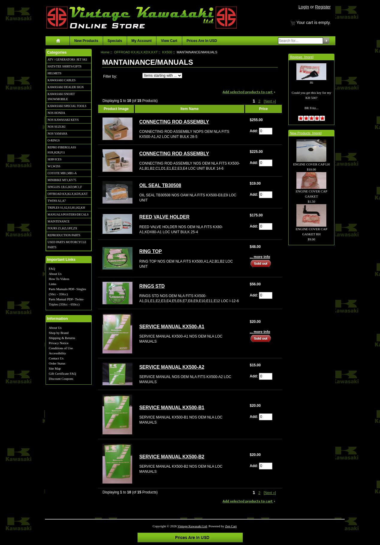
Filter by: (110, 76)
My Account (142, 41)
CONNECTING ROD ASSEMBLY (174, 121)
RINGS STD (152, 286)
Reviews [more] (301, 57)
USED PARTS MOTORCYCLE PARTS (67, 244)
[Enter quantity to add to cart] (265, 131)
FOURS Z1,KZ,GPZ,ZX (62, 228)
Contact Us (56, 358)
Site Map (55, 368)
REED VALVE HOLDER (164, 216)
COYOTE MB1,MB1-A (62, 173)
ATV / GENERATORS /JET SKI (67, 59)
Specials (115, 41)
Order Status (57, 363)
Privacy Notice (59, 343)
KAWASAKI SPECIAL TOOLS (67, 106)
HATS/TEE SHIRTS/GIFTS (65, 66)
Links (52, 284)
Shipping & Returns (62, 338)
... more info (260, 257)
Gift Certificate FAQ (62, 373)
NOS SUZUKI (56, 126)
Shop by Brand (59, 333)
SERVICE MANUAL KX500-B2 (171, 456)
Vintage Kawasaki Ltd (192, 526)
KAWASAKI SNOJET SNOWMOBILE (61, 96)
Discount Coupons (61, 378)
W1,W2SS (54, 166)
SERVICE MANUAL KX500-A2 (171, 367)
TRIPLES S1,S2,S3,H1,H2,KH (66, 207)
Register (323, 6)
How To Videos (59, 279)
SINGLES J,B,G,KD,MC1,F (65, 187)
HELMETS (54, 73)
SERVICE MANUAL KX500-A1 (171, 326)
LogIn (303, 6)
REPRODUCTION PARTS (64, 235)
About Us (55, 273)
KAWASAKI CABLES (62, 80)
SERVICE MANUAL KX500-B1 (171, 407)
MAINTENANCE (59, 221)
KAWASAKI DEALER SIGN (66, 87)
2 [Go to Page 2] (259, 101)
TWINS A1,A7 (57, 200)
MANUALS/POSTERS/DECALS (68, 214)
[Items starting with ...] (162, 75)
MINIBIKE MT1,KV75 (62, 180)
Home (105, 52)
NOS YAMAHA (57, 133)
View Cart (169, 41)
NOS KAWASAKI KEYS (63, 119)
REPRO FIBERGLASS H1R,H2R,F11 (62, 150)
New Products (86, 41)
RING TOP (150, 251)
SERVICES (54, 159)
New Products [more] (306, 133)
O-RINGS (54, 140)
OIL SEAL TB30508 (160, 185)
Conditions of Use (61, 348)
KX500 (167, 52)
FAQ (52, 268)
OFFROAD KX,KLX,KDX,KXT (68, 193)
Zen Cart (231, 526)
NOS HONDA (56, 113)
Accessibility (57, 353)
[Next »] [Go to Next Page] (269, 101)
